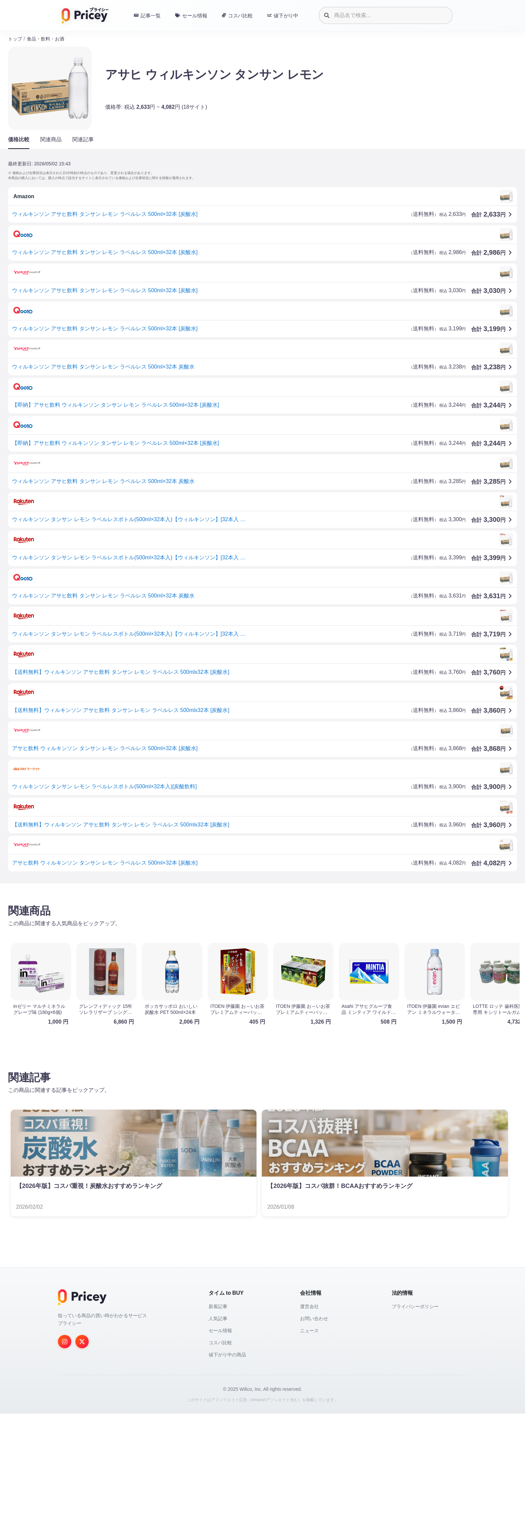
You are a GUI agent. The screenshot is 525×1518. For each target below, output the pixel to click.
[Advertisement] (209, 941)
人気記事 (218, 1423)
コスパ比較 (220, 1447)
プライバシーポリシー (415, 1411)
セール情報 (220, 1435)
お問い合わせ (314, 1423)
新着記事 (218, 1411)
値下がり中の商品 (227, 1459)
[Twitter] (82, 1446)
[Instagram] (64, 1446)
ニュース (309, 1435)
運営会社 (309, 1411)
